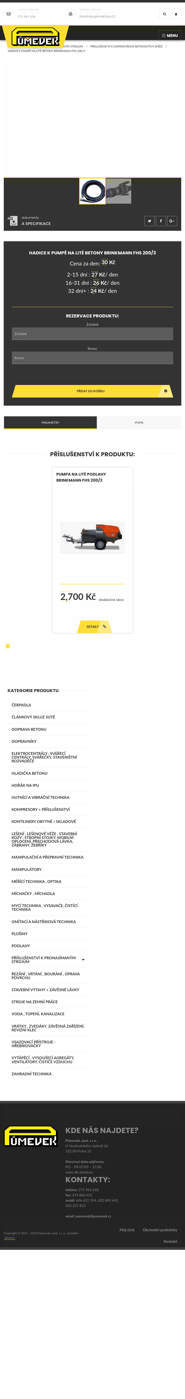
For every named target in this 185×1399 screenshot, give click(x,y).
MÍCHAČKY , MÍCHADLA (33, 1042)
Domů (12, 51)
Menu (170, 35)
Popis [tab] (139, 427)
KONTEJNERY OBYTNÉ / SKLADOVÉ (44, 970)
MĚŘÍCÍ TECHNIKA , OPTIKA (36, 1030)
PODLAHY (21, 1095)
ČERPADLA (21, 854)
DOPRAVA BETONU (29, 878)
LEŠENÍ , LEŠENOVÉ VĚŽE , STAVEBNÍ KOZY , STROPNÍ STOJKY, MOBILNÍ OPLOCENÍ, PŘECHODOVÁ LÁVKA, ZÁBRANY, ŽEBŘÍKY (44, 989)
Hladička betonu (30, 922)
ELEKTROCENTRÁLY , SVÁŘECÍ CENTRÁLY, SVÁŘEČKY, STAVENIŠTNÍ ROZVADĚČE (44, 906)
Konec (93, 353)
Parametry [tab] (50, 427)
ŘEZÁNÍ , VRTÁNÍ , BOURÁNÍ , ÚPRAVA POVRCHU (46, 1125)
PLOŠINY (20, 1083)
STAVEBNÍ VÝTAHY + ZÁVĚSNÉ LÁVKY (45, 1139)
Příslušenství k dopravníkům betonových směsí (126, 51)
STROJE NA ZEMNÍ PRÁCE (35, 1151)
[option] (92, 196)
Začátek (92, 329)
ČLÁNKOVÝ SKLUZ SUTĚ (33, 866)
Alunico (10, 1387)
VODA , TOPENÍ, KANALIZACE (38, 1163)
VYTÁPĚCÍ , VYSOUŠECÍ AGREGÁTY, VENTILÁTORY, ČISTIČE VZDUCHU (43, 1209)
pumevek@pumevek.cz (93, 1365)
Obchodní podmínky (160, 1379)
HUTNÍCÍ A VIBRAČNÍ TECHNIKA (40, 946)
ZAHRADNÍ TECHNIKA (32, 1223)
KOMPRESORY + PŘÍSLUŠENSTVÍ (41, 958)
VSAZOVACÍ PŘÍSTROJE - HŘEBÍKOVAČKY (34, 1193)
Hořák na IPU (25, 934)
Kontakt (170, 1390)
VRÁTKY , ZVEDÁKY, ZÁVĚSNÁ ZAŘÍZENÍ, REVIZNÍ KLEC (48, 1177)
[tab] (29, 226)
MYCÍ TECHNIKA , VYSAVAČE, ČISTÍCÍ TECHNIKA (44, 1056)
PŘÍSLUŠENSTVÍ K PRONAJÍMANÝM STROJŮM (53, 51)
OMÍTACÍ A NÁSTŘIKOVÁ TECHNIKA (44, 1071)
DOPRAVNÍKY (24, 890)
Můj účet (127, 1379)
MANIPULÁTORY (26, 1018)
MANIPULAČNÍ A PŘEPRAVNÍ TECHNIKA (47, 1006)
